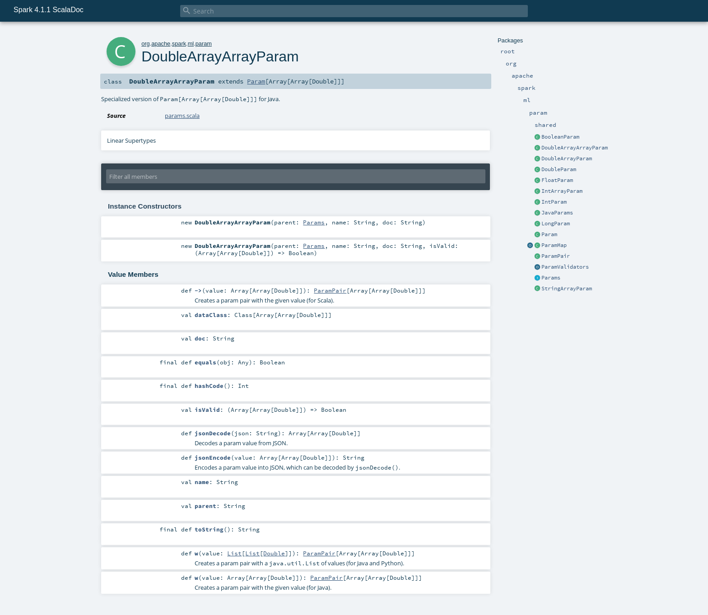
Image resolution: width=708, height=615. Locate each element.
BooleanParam (560, 137)
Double (274, 553)
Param (549, 234)
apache (160, 43)
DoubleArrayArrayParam (574, 147)
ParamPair (555, 256)
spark (179, 43)
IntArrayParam (561, 191)
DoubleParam (558, 169)
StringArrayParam (566, 288)
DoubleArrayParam (566, 158)
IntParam (554, 202)
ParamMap (554, 245)
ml (191, 43)
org (145, 43)
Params (550, 278)
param (204, 43)
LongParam (555, 223)
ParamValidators (565, 267)
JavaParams (557, 213)
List (234, 553)
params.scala (182, 116)
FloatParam (557, 180)
